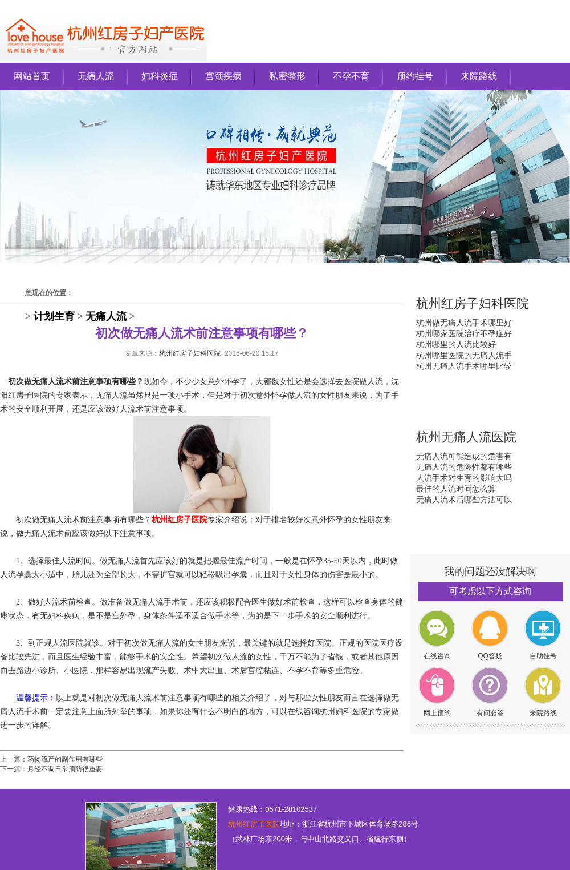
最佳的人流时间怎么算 (456, 488)
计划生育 (54, 316)
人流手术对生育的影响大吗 (464, 477)
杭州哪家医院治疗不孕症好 (464, 333)
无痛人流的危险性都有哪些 (464, 467)
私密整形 (287, 76)
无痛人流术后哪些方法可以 (464, 499)
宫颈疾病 (223, 76)
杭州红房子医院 (254, 824)
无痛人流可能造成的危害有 (464, 456)
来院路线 (479, 76)
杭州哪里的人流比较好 (456, 344)
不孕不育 (351, 76)
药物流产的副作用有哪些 (65, 759)
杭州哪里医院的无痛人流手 (464, 355)
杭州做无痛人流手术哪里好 (464, 322)
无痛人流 (96, 76)
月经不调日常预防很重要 (65, 769)
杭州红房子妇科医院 (190, 353)
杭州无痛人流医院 (466, 437)
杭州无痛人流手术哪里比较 (464, 365)
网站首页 (32, 76)
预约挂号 (415, 76)
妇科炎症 (159, 76)
